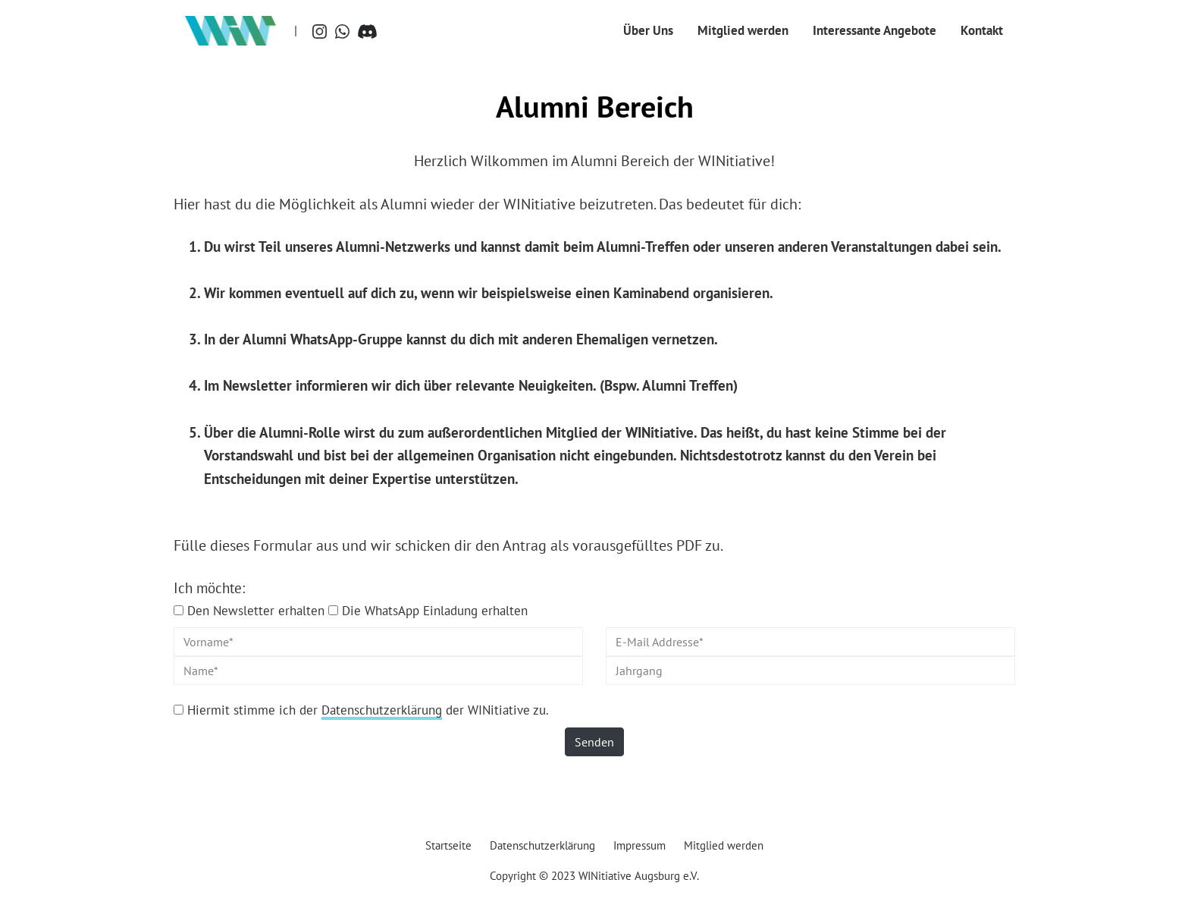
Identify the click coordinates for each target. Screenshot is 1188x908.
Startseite (448, 845)
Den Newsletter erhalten (255, 610)
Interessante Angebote (874, 30)
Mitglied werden (742, 30)
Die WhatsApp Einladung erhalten (435, 610)
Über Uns (648, 30)
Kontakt (982, 30)
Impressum (639, 845)
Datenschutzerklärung (381, 709)
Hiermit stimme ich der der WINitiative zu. (368, 709)
